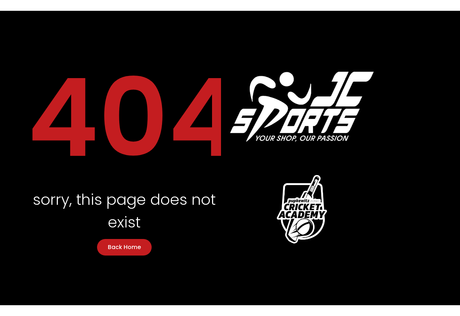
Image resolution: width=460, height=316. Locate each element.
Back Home (124, 247)
